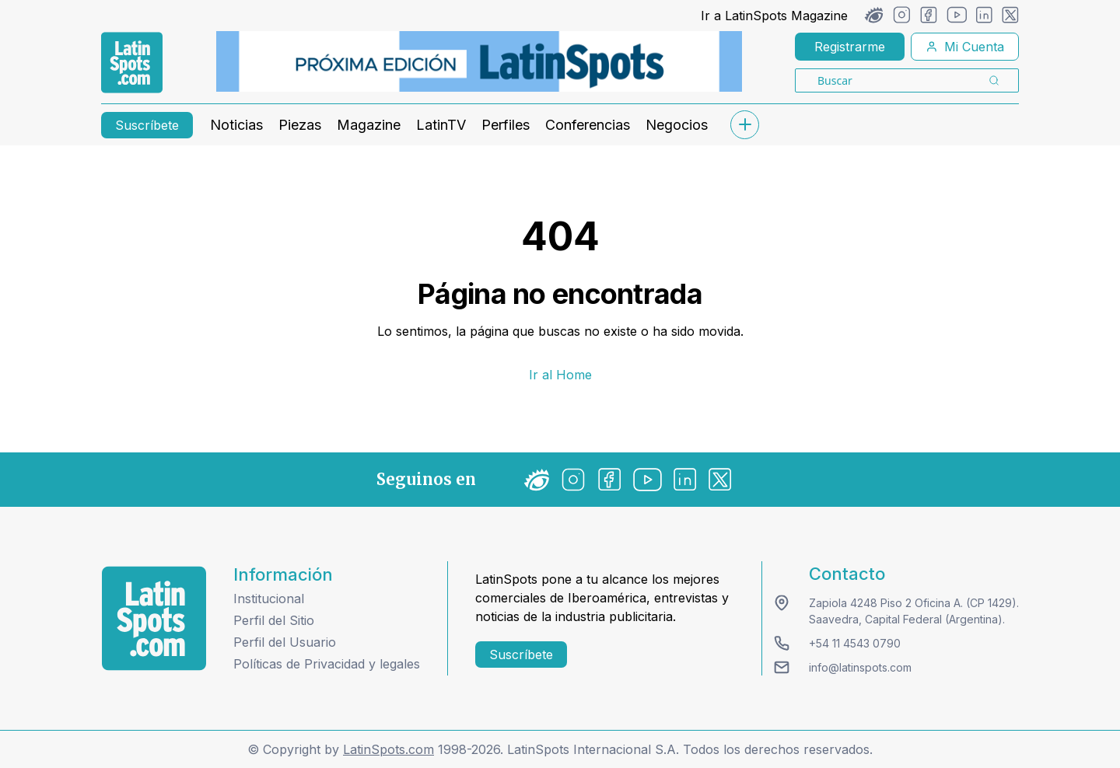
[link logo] (132, 63)
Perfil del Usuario (284, 642)
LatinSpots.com (388, 749)
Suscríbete (147, 125)
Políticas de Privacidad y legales (326, 664)
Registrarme (849, 46)
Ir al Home (560, 374)
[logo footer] (154, 618)
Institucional (268, 598)
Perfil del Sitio (273, 620)
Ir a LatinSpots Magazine (774, 15)
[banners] (479, 61)
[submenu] (744, 124)
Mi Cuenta (965, 46)
